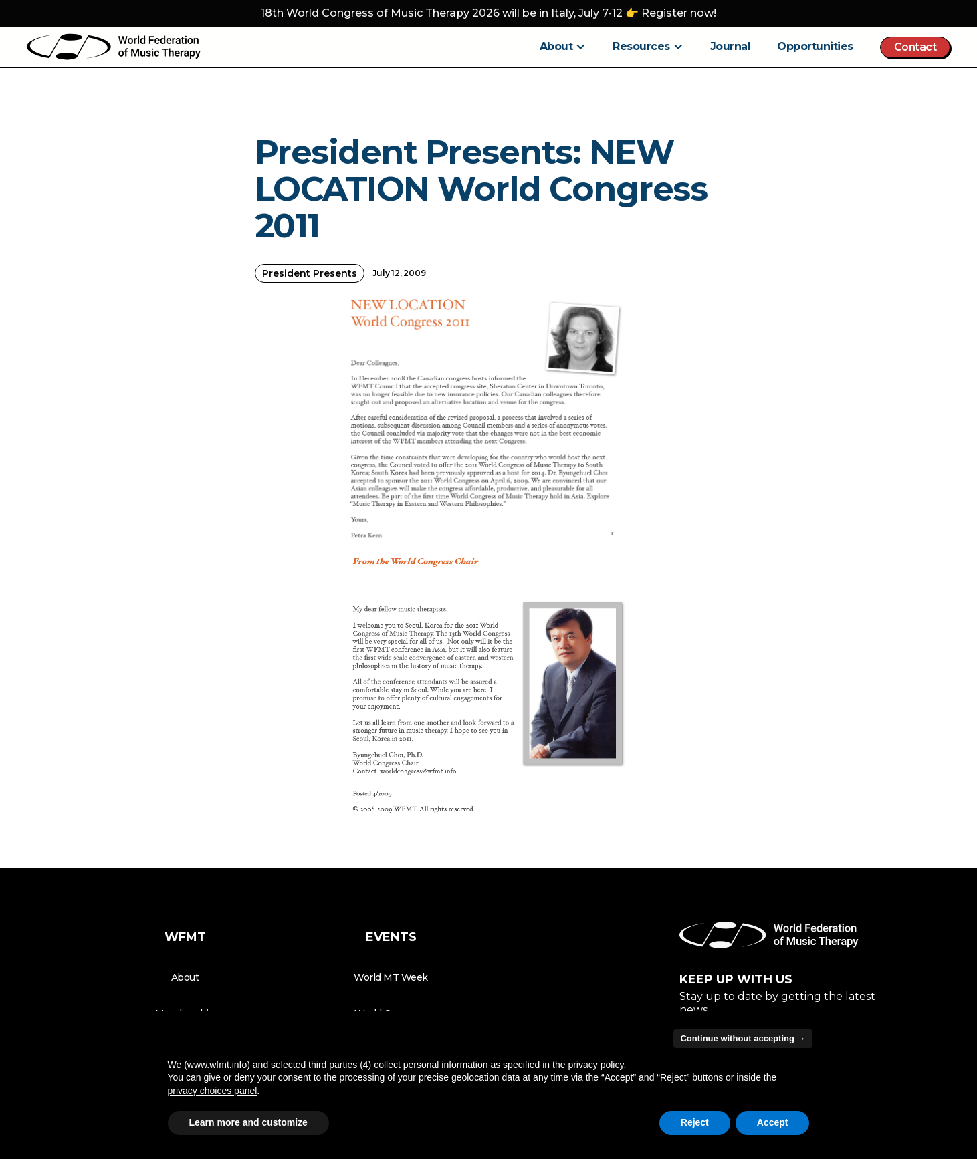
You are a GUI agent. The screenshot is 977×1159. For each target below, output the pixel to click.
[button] (563, 47)
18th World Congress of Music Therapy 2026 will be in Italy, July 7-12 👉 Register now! (488, 13)
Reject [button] (695, 1122)
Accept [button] (772, 1122)
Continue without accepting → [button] (742, 1038)
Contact (915, 47)
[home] (114, 46)
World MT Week (391, 977)
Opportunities (815, 46)
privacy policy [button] (595, 1064)
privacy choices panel (212, 1090)
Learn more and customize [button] (248, 1122)
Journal (730, 46)
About (185, 977)
